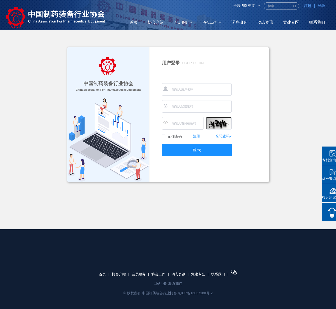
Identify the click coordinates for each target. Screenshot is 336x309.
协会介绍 (119, 274)
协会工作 (158, 274)
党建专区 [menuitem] (291, 22)
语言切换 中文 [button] (247, 5)
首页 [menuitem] (134, 22)
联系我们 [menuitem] (317, 22)
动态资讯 (178, 274)
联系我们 (218, 274)
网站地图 (161, 284)
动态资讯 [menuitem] (265, 22)
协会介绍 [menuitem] (156, 22)
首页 (102, 274)
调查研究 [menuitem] (239, 22)
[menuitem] (183, 22)
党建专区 (198, 274)
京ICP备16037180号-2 (195, 293)
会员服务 (139, 274)
